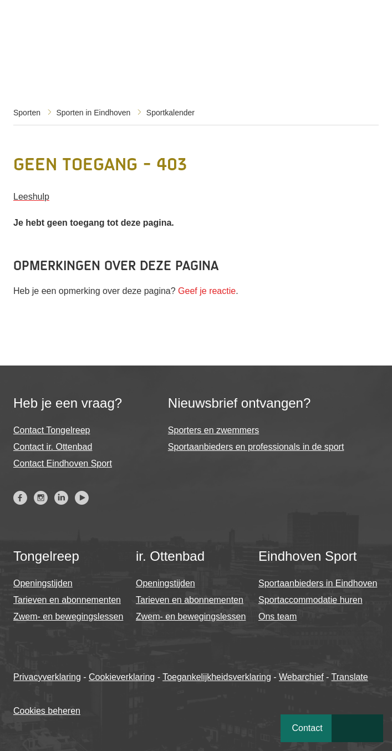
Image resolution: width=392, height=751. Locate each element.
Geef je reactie (207, 291)
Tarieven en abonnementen (67, 600)
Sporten (26, 112)
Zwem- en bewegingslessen (68, 616)
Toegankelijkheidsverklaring (216, 677)
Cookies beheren (46, 711)
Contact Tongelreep (51, 430)
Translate (350, 677)
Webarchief (301, 677)
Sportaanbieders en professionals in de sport (256, 446)
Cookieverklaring (122, 677)
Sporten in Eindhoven (94, 112)
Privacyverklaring (47, 677)
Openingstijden (43, 583)
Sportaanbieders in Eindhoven (317, 583)
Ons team (277, 616)
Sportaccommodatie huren (310, 600)
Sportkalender (170, 112)
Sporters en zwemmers (213, 430)
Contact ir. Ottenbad (52, 446)
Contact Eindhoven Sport (62, 463)
